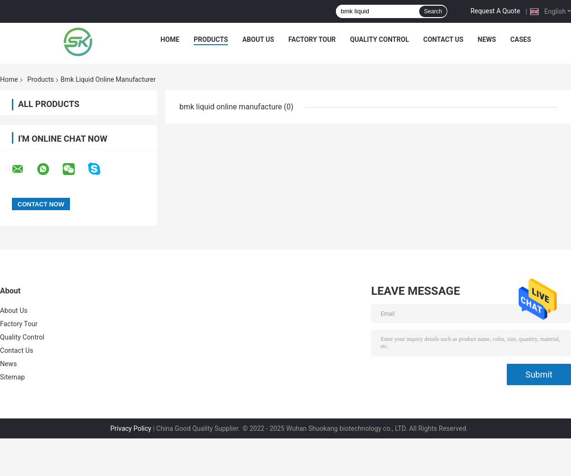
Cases (520, 39)
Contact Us (443, 39)
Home (169, 39)
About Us (258, 39)
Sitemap (12, 377)
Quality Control (379, 39)
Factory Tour (312, 39)
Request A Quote (495, 11)
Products (211, 39)
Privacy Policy (130, 428)
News (487, 39)
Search (433, 11)
